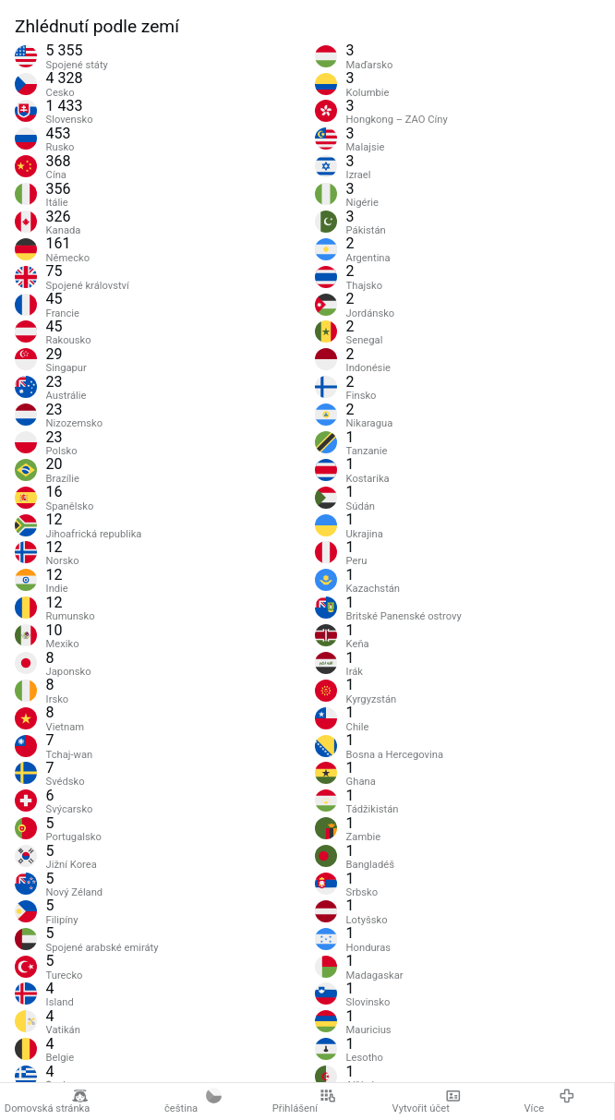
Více (549, 1101)
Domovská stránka (47, 1101)
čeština (193, 1101)
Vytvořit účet (427, 1101)
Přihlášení (304, 1101)
